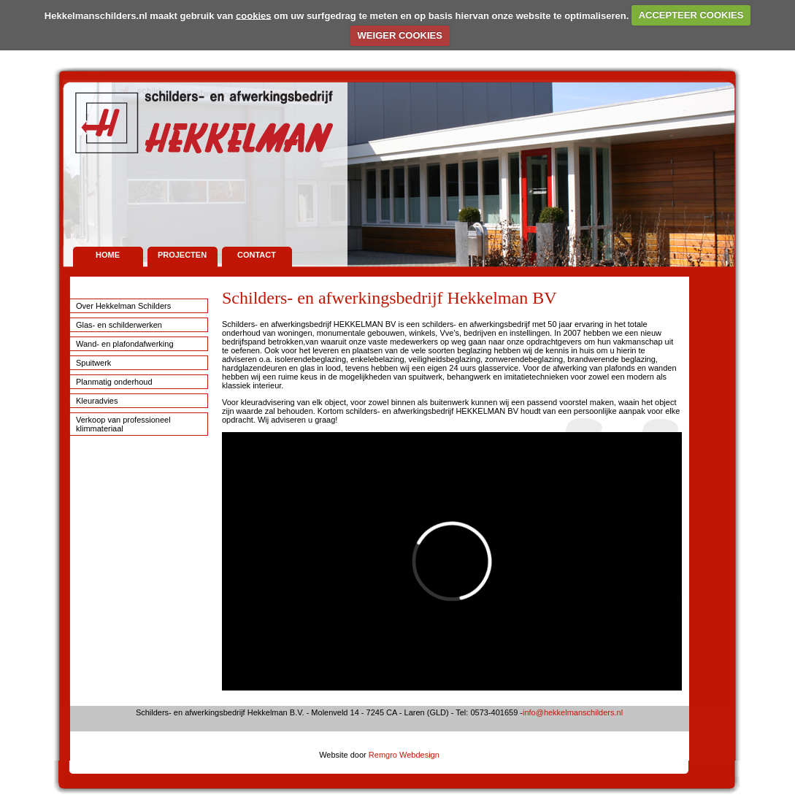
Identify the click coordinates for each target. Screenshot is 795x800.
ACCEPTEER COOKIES (691, 14)
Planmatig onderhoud (114, 381)
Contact (256, 254)
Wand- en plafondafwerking (125, 343)
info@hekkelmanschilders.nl (573, 712)
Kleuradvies (97, 400)
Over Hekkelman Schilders (123, 305)
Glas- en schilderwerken (119, 324)
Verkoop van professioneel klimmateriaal (123, 424)
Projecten (182, 254)
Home (108, 254)
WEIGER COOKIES (400, 35)
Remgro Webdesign (404, 754)
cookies (253, 14)
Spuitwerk (93, 362)
